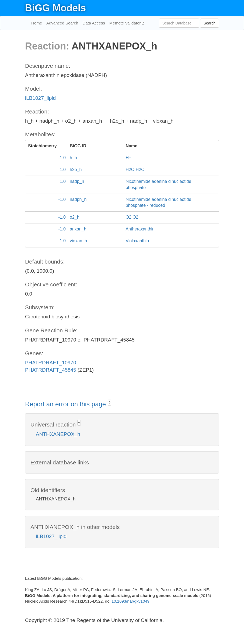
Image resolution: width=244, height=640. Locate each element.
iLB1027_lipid (40, 98)
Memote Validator (125, 23)
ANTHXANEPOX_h (58, 434)
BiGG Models (55, 7)
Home (36, 23)
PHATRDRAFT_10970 (50, 362)
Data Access (93, 23)
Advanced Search (62, 23)
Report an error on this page (66, 404)
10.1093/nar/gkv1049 (130, 601)
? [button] (109, 403)
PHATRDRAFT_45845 (50, 370)
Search (209, 23)
